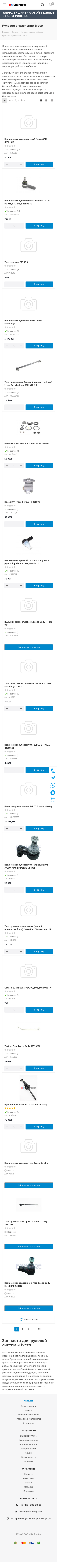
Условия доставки (28, 1440)
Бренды (28, 1461)
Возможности (28, 1457)
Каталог (28, 1400)
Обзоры (28, 1487)
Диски (28, 1410)
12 (39, 1329)
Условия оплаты (28, 1435)
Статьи (28, 1482)
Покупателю (28, 1430)
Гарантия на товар (28, 1444)
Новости (28, 1474)
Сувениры (28, 1423)
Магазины (28, 1478)
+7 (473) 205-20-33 (31, 1504)
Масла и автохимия (28, 1414)
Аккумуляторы (28, 1406)
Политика (28, 1491)
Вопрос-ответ (28, 1448)
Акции (28, 1453)
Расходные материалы (28, 1419)
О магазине (28, 1468)
